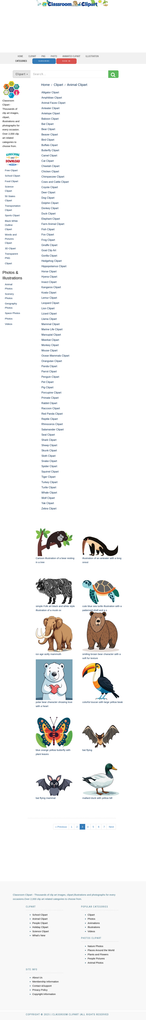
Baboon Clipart (50, 118)
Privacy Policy (39, 989)
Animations (94, 923)
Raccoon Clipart (50, 408)
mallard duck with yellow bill (97, 798)
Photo (54, 56)
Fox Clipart (47, 234)
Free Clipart (11, 170)
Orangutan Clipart (51, 361)
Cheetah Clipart (50, 166)
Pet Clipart (47, 382)
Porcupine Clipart (51, 392)
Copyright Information (44, 994)
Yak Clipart (47, 503)
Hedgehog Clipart (51, 261)
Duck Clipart (48, 213)
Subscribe (44, 61)
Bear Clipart (48, 129)
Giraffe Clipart (49, 245)
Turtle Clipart (48, 487)
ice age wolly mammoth (48, 654)
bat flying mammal (46, 798)
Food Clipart (11, 181)
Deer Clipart (48, 192)
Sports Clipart (12, 215)
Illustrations (94, 927)
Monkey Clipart (50, 345)
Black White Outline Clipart (11, 225)
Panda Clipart (49, 366)
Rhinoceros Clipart (52, 424)
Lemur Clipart (49, 297)
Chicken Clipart (50, 171)
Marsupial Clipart (51, 334)
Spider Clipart (49, 466)
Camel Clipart (49, 155)
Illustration (92, 56)
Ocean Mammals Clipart (55, 355)
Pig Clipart (47, 387)
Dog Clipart (47, 197)
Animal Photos (95, 962)
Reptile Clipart (49, 419)
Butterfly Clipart (50, 150)
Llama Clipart (49, 319)
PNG (43, 56)
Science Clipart (40, 931)
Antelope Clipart (50, 113)
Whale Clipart (49, 492)
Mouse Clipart (49, 350)
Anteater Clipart (50, 108)
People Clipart (40, 923)
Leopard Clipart (50, 303)
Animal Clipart (77, 85)
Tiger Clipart (48, 476)
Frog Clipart (48, 240)
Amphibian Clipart (51, 97)
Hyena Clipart (49, 276)
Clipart (32, 56)
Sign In (66, 61)
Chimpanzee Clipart (52, 176)
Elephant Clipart (50, 218)
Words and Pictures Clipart (11, 238)
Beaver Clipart (49, 134)
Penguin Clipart (50, 376)
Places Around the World (101, 950)
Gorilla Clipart (49, 255)
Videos (8, 324)
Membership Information (45, 981)
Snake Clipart (49, 461)
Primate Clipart (50, 397)
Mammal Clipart (50, 324)
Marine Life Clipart (52, 329)
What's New (38, 935)
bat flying (87, 750)
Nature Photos (95, 946)
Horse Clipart (49, 271)
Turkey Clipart (49, 482)
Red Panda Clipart (52, 413)
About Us (37, 977)
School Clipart (12, 175)
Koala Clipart (48, 292)
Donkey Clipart (50, 208)
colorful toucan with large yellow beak (102, 702)
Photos (9, 318)
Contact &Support (42, 985)
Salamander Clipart (52, 429)
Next (111, 826)
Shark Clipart (48, 440)
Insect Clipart (49, 282)
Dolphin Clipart (50, 203)
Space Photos (12, 313)
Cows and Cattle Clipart (55, 181)
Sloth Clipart (48, 455)
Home (20, 56)
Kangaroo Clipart (51, 287)
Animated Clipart (71, 56)
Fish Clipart (48, 229)
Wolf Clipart (48, 498)
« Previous (61, 826)
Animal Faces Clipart (53, 102)
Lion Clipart (48, 308)
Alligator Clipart (50, 92)
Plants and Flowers (98, 954)
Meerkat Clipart (50, 340)
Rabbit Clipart (49, 403)
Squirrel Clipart (50, 471)
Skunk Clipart (49, 450)
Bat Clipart (47, 124)
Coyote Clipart (49, 187)
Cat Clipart (47, 161)
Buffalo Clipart (49, 145)
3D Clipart (10, 248)
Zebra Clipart (48, 508)
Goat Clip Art (48, 250)
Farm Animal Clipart (52, 224)
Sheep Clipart (49, 445)
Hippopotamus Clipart (53, 266)
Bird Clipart (47, 139)
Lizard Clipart (49, 313)
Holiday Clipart (40, 927)
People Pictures (96, 958)
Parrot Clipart (49, 371)
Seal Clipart (48, 434)
